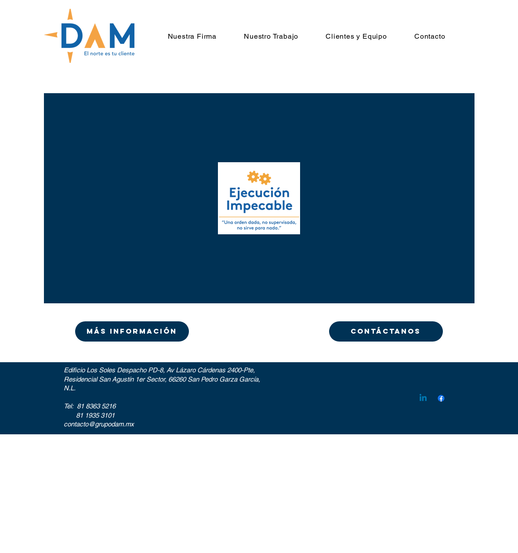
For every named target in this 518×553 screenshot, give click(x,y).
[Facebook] (441, 398)
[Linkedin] (423, 398)
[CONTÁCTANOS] (386, 331)
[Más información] (132, 331)
